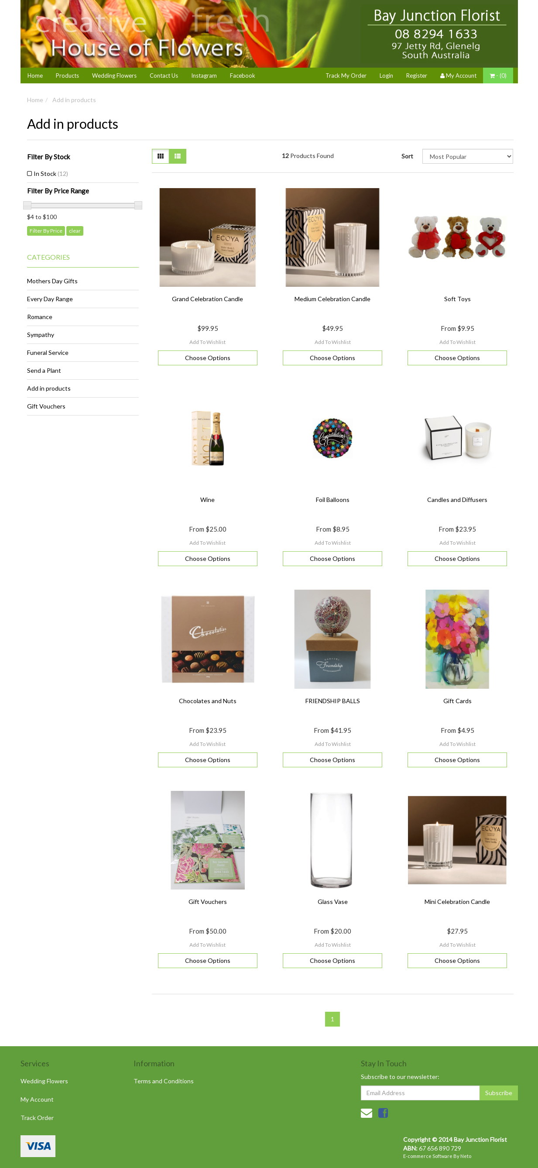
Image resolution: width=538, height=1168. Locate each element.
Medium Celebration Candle (332, 298)
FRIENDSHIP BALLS (332, 700)
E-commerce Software (427, 1156)
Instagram (204, 75)
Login (386, 75)
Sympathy (40, 334)
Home (35, 75)
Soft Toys (457, 298)
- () (498, 75)
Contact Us (164, 75)
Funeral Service (48, 352)
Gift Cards (457, 700)
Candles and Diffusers (457, 499)
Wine (207, 499)
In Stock (51, 173)
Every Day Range (50, 298)
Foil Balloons (333, 499)
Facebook (242, 75)
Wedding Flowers (114, 75)
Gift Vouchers (46, 406)
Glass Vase (333, 901)
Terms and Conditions (164, 1081)
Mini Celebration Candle (457, 901)
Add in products (74, 99)
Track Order (37, 1117)
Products (67, 75)
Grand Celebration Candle (207, 298)
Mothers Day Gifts (52, 281)
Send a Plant (44, 370)
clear (75, 230)
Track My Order (346, 75)
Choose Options (207, 357)
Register (416, 75)
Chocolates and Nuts (207, 700)
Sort (407, 156)
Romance (39, 316)
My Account (37, 1099)
